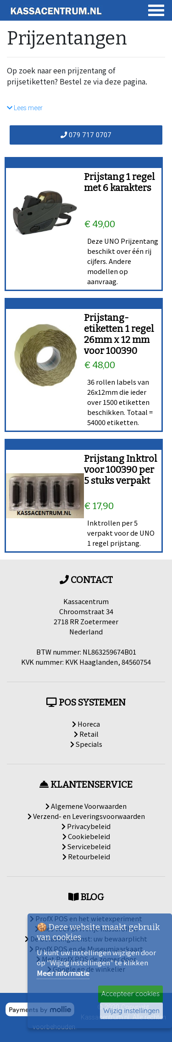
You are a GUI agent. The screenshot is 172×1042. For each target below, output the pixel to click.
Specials (86, 744)
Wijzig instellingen (131, 1010)
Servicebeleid (86, 846)
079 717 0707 (86, 134)
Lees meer (25, 108)
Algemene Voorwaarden (86, 806)
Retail (86, 734)
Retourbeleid (86, 856)
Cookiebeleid (86, 836)
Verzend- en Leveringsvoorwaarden (86, 816)
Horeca (86, 723)
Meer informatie (63, 973)
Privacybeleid (86, 826)
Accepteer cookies (130, 993)
